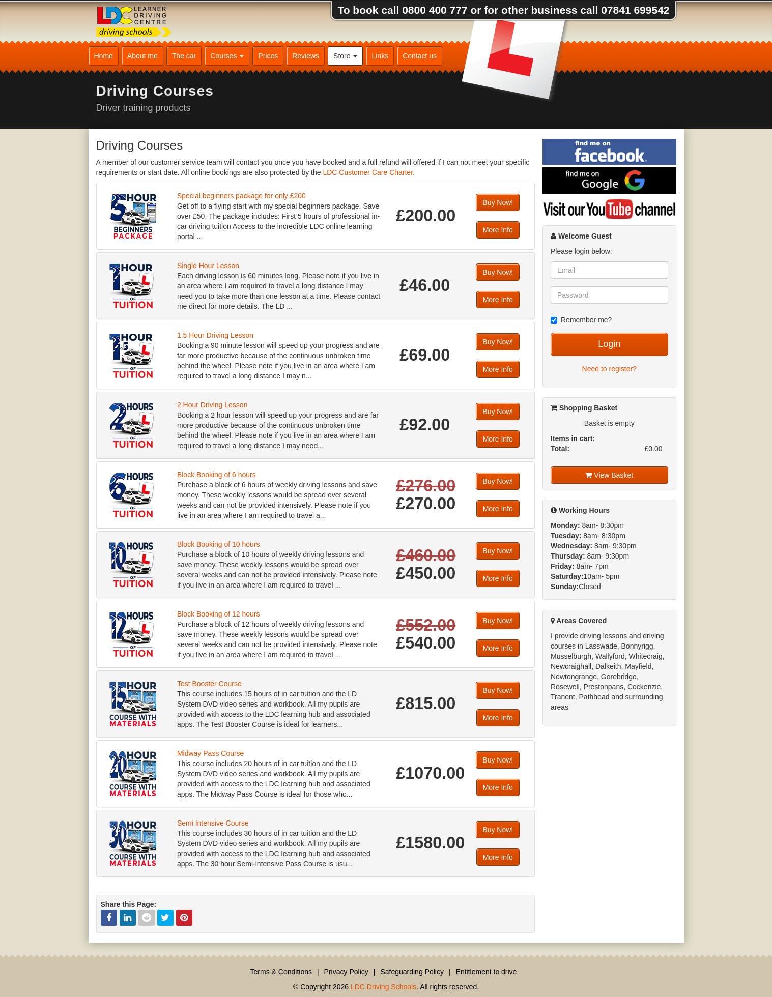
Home (103, 56)
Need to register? (609, 369)
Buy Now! (497, 202)
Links (379, 56)
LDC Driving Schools (383, 987)
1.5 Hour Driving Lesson (215, 335)
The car (184, 56)
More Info (498, 230)
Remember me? (581, 320)
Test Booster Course (209, 684)
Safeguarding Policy (412, 971)
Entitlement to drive (486, 971)
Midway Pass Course (210, 753)
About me (142, 56)
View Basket (609, 475)
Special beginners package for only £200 (241, 196)
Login (609, 344)
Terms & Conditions (281, 971)
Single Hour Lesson (208, 265)
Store (345, 56)
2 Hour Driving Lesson (212, 405)
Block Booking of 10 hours (218, 544)
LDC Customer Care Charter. (369, 172)
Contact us (420, 56)
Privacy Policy (346, 971)
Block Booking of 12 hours (218, 614)
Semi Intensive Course (213, 823)
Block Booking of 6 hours (216, 475)
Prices (268, 56)
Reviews (305, 56)
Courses (227, 56)
